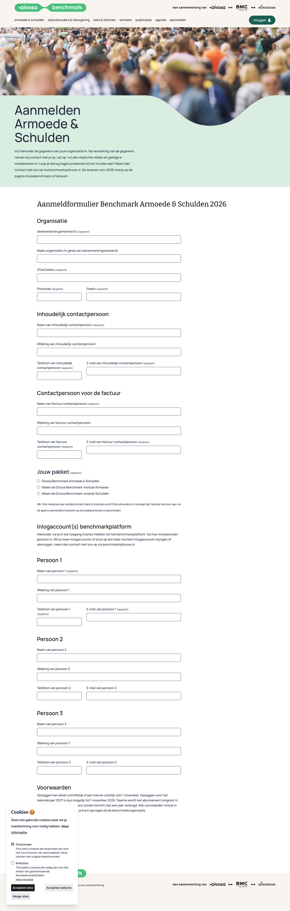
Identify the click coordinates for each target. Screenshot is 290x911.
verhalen (125, 20)
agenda (160, 20)
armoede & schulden (29, 20)
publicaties (144, 20)
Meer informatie (24, 879)
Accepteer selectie (59, 888)
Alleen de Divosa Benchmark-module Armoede (72, 487)
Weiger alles (21, 896)
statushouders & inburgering (69, 20)
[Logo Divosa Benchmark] (50, 8)
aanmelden (178, 20)
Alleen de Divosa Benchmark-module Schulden (73, 493)
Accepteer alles (23, 888)
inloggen (263, 21)
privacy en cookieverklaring (88, 885)
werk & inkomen (104, 20)
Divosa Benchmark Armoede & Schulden (68, 481)
